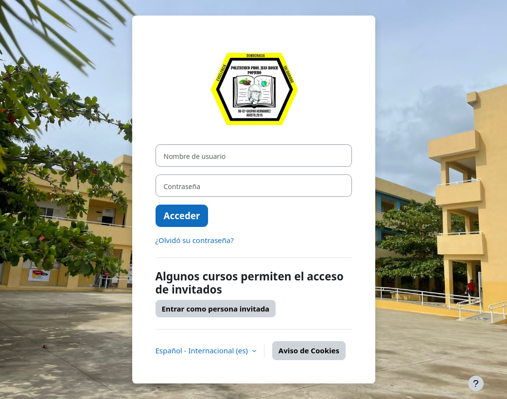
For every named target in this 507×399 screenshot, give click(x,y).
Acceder (182, 215)
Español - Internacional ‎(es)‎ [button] (203, 350)
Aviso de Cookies (309, 350)
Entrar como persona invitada (216, 308)
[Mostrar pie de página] (476, 383)
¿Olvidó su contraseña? (195, 240)
